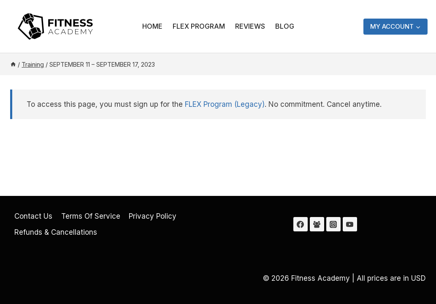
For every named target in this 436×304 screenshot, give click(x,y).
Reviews (250, 26)
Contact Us (33, 216)
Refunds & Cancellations (55, 232)
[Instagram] (333, 224)
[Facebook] (300, 224)
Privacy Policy (152, 216)
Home (152, 26)
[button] (418, 27)
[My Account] (395, 27)
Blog (284, 26)
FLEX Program (199, 26)
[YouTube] (350, 224)
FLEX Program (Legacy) (225, 104)
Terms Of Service (90, 216)
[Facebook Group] (317, 224)
